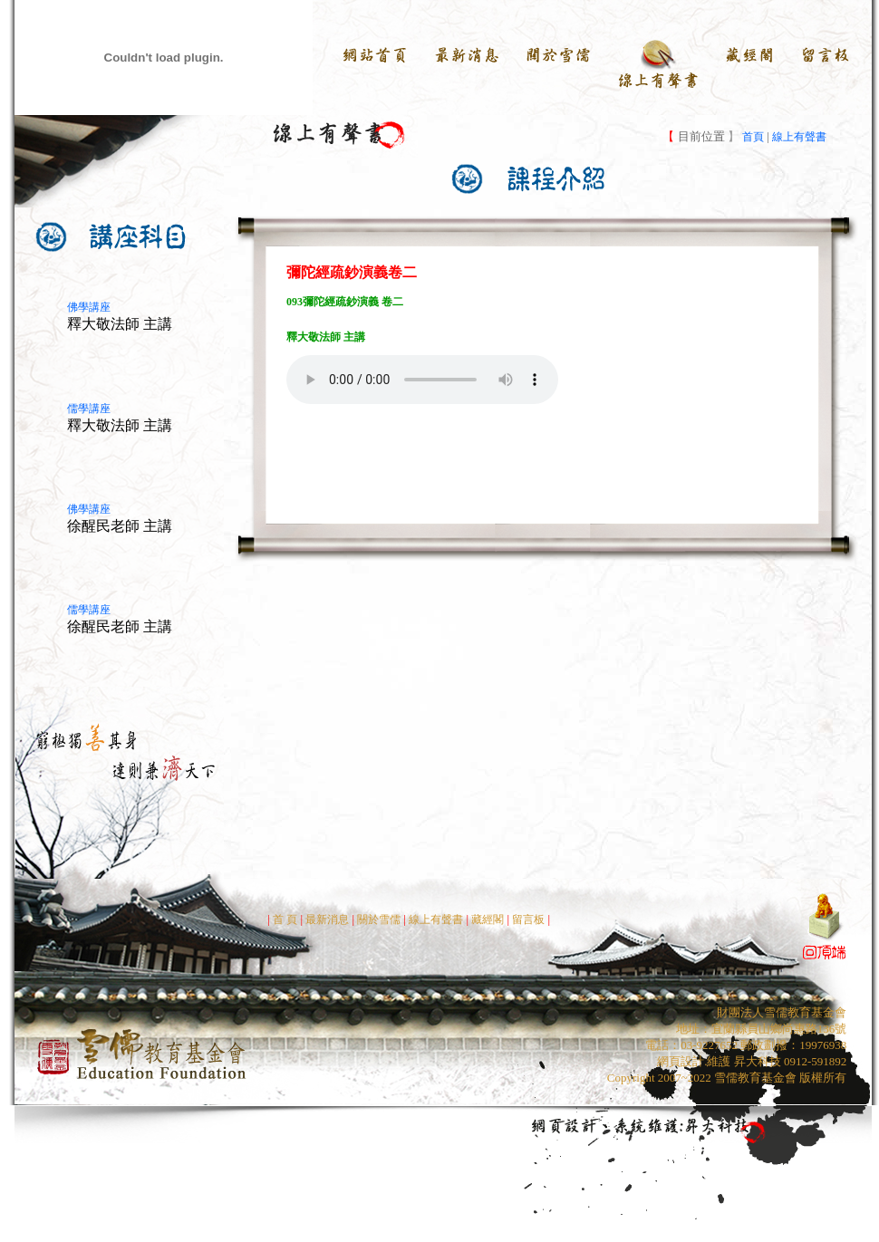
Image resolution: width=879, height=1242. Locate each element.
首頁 (751, 136)
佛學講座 (89, 307)
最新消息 (327, 919)
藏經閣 (487, 919)
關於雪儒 (377, 919)
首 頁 (285, 919)
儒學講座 (89, 408)
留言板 (529, 919)
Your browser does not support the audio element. (422, 379)
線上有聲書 (799, 136)
